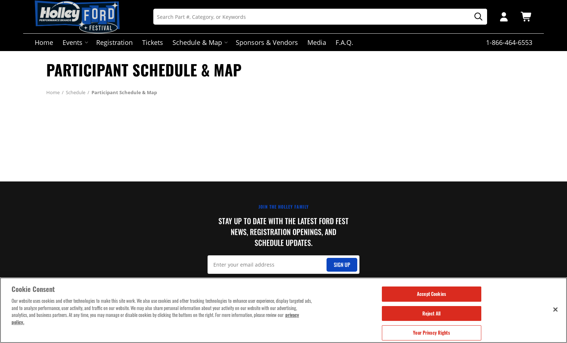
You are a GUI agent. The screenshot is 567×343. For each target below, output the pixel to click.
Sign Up (342, 264)
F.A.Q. (344, 42)
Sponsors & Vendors (267, 42)
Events (75, 42)
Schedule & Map (199, 42)
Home (44, 42)
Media (316, 42)
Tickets (152, 42)
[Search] (320, 17)
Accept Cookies (431, 294)
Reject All (431, 314)
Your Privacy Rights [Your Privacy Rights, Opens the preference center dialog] (431, 333)
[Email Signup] (284, 264)
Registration (114, 42)
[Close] (555, 310)
